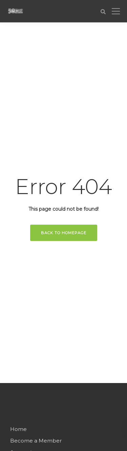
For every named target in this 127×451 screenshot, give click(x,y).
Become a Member (36, 440)
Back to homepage (63, 232)
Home (18, 429)
